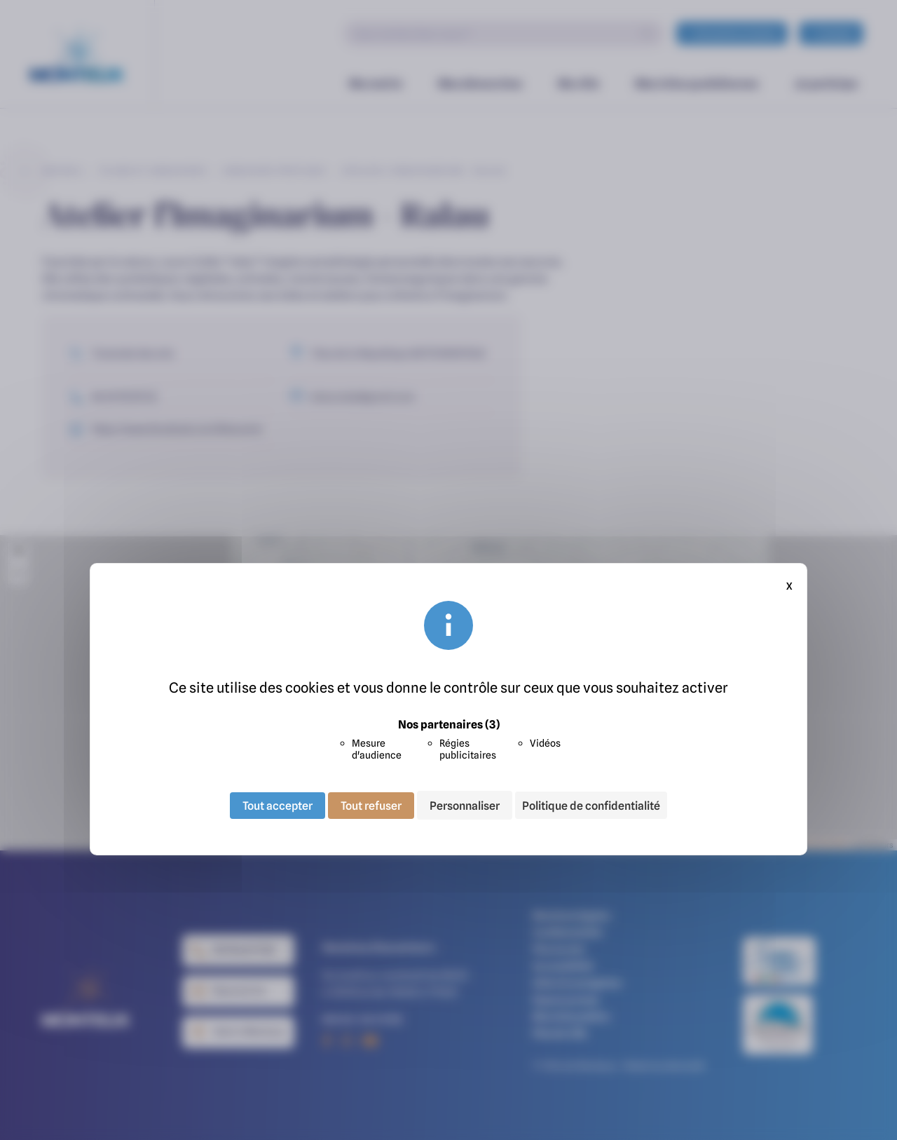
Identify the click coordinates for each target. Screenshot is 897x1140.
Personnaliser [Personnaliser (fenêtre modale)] (465, 805)
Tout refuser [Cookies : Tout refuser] (371, 805)
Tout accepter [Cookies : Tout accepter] (277, 805)
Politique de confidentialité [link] (591, 806)
